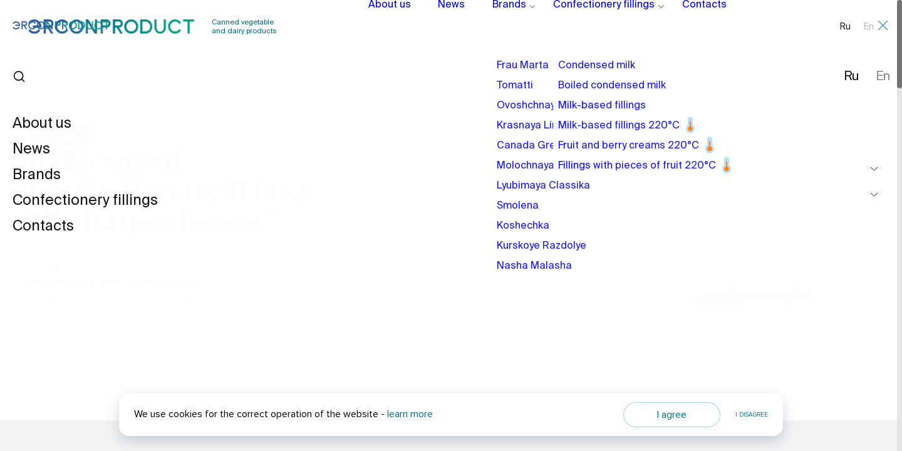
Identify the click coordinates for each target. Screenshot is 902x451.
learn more (410, 414)
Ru (845, 27)
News (443, 26)
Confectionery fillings (583, 26)
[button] (826, 298)
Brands (497, 26)
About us (386, 26)
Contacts (674, 26)
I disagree (751, 415)
